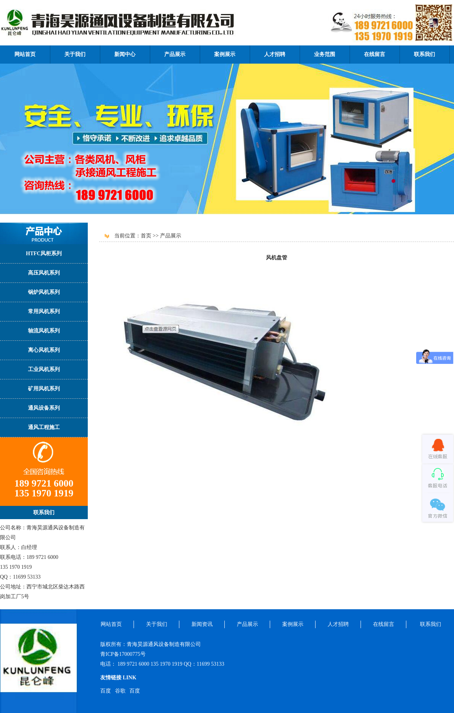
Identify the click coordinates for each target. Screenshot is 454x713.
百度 (105, 691)
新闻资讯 (202, 624)
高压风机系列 (44, 273)
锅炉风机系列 (44, 292)
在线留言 (374, 54)
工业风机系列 (44, 369)
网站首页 (25, 54)
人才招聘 (274, 54)
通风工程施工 (44, 427)
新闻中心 (124, 54)
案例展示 (224, 54)
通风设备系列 (44, 408)
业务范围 (324, 54)
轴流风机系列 (44, 331)
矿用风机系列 (44, 389)
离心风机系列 (44, 350)
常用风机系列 (44, 311)
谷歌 (120, 691)
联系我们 (424, 54)
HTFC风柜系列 (44, 253)
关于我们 (75, 54)
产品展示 (174, 54)
